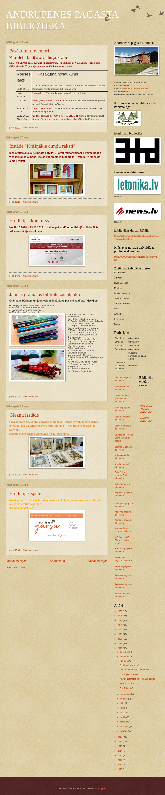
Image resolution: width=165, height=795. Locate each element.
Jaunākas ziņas (16, 561)
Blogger (101, 788)
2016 (120, 741)
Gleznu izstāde (24, 415)
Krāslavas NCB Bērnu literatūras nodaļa (122, 540)
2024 (120, 620)
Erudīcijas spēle (25, 493)
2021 (120, 634)
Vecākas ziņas (98, 561)
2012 (120, 760)
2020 (120, 639)
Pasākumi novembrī (29, 50)
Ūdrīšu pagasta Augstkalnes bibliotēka (122, 398)
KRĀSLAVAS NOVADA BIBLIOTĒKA (146, 409)
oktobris (124, 661)
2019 (120, 643)
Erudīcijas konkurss (29, 220)
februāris (124, 726)
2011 (120, 764)
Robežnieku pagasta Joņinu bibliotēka (122, 475)
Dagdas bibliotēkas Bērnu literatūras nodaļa (124, 437)
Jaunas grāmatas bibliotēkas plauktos (46, 294)
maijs (123, 712)
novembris (125, 656)
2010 (120, 769)
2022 (120, 629)
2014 (120, 751)
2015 (120, 746)
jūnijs (123, 708)
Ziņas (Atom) (20, 567)
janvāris (124, 731)
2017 (120, 737)
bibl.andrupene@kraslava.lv (135, 88)
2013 (120, 755)
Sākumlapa (57, 561)
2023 (120, 625)
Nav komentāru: (31, 127)
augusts (124, 698)
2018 (120, 648)
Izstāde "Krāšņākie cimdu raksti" (42, 146)
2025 (120, 615)
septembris (125, 694)
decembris (125, 652)
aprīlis (123, 717)
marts (123, 721)
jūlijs (122, 703)
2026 (120, 611)
